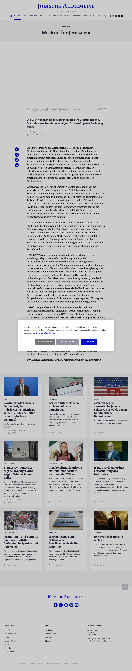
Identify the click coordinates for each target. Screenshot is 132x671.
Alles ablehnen (45, 342)
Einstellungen (67, 342)
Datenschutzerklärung (45, 333)
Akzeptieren (88, 342)
